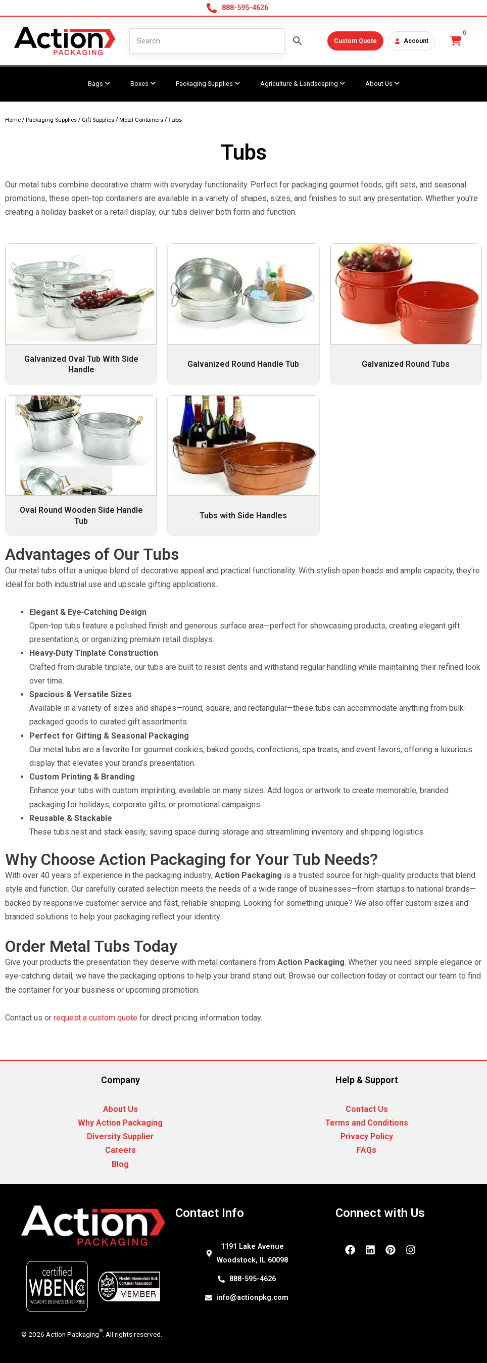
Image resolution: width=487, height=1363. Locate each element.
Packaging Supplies (51, 120)
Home (13, 120)
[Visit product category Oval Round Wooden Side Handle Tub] (81, 465)
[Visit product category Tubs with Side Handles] (243, 465)
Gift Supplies (98, 120)
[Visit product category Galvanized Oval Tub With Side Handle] (81, 314)
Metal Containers (141, 120)
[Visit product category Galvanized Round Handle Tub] (243, 314)
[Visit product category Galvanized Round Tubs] (405, 314)
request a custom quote (95, 1018)
